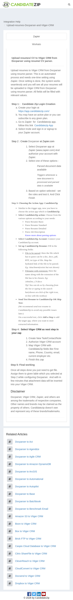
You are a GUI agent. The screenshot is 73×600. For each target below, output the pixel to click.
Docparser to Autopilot (27, 486)
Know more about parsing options (40, 235)
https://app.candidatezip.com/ (33, 111)
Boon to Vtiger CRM (25, 523)
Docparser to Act (24, 441)
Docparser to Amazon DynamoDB (33, 464)
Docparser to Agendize (27, 449)
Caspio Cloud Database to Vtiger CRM (35, 546)
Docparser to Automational (29, 479)
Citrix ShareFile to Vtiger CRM (31, 553)
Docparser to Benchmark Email (31, 508)
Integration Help (12, 21)
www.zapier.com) (46, 150)
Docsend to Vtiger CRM (27, 576)
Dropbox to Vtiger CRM (27, 583)
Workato (36, 44)
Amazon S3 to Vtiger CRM (29, 516)
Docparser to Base (25, 494)
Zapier (36, 36)
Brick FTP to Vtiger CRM (28, 538)
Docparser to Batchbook (28, 501)
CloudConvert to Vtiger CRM (30, 568)
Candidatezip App (44, 125)
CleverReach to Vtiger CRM (30, 561)
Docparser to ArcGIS (26, 471)
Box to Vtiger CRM (25, 531)
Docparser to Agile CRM (28, 456)
